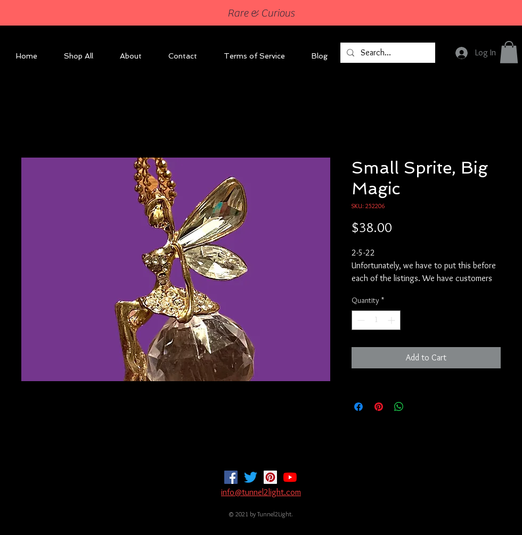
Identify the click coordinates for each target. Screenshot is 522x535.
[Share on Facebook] (358, 406)
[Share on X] (419, 406)
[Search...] (387, 53)
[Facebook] (231, 477)
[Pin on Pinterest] (378, 406)
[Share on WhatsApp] (399, 406)
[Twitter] (250, 477)
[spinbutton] (376, 320)
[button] (509, 52)
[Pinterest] (270, 477)
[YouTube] (290, 477)
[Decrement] (359, 320)
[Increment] (392, 320)
